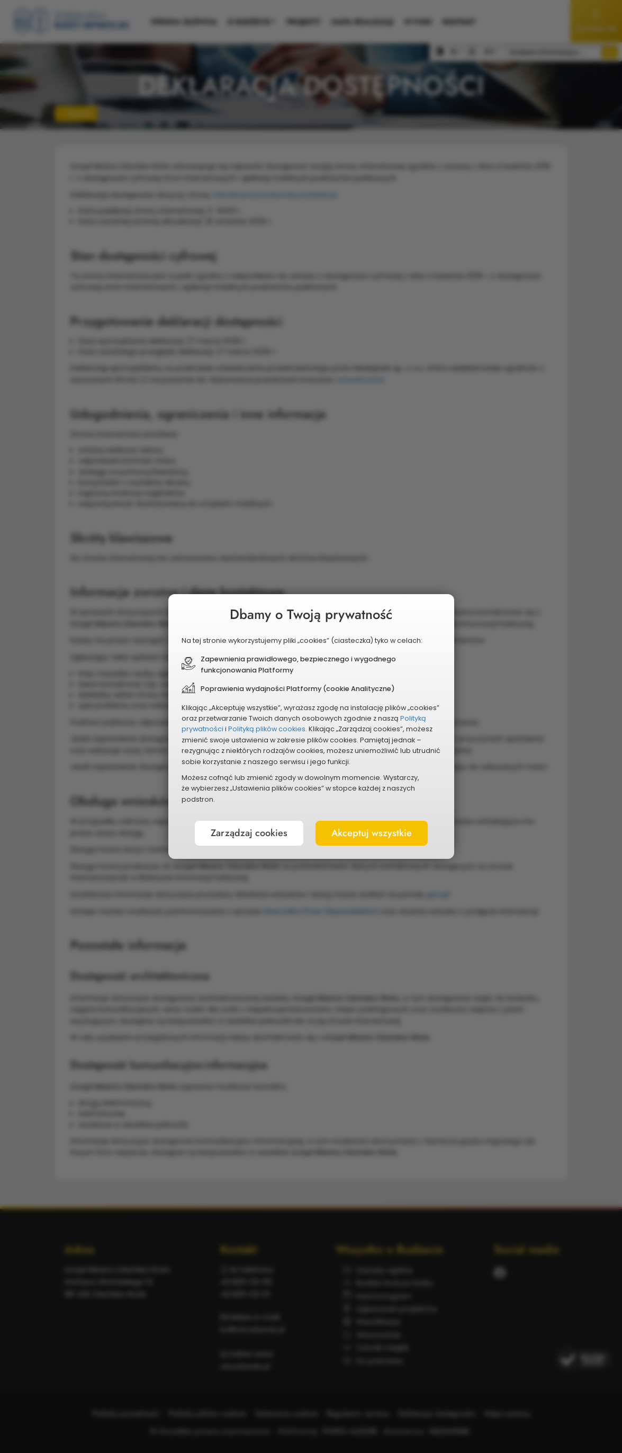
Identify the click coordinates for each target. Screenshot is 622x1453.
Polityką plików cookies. (267, 728)
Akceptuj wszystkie (371, 833)
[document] (311, 726)
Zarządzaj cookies (249, 833)
